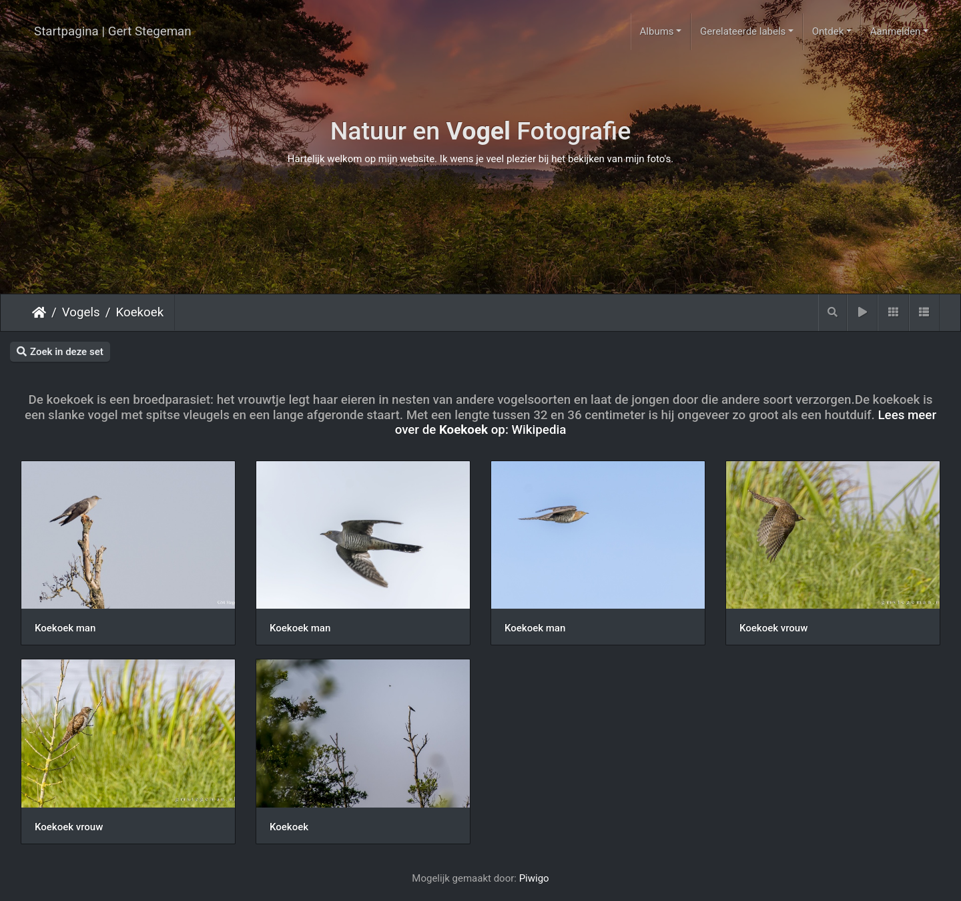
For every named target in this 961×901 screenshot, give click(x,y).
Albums (657, 31)
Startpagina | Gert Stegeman (113, 31)
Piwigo (534, 878)
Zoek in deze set (60, 352)
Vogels (81, 312)
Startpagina (39, 312)
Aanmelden (895, 31)
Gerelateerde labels (742, 31)
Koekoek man (65, 628)
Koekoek (139, 312)
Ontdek (828, 31)
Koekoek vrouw (773, 628)
